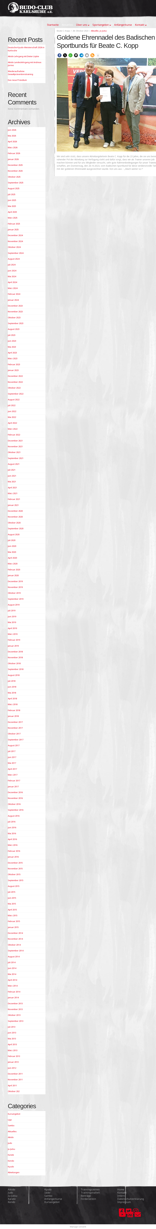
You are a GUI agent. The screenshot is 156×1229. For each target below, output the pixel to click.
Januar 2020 (13, 575)
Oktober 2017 (14, 733)
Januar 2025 (13, 229)
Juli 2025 (11, 194)
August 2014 (13, 956)
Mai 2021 (12, 481)
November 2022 (15, 382)
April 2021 (12, 487)
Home (120, 1189)
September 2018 (15, 669)
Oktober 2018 (14, 663)
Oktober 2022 (14, 387)
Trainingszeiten (90, 1189)
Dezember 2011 (15, 1073)
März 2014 (12, 985)
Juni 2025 (12, 200)
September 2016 (15, 809)
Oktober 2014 (14, 944)
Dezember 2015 (15, 862)
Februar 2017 (14, 780)
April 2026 (12, 141)
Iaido (47, 1192)
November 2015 (15, 868)
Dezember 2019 (15, 581)
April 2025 (12, 212)
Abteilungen (13, 1172)
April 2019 (12, 628)
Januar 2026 (13, 159)
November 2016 (15, 798)
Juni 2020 (12, 546)
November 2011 (15, 1079)
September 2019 (15, 598)
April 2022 (12, 422)
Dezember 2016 (15, 792)
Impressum (124, 1202)
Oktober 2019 (14, 593)
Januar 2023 (13, 370)
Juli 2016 (11, 821)
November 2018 (15, 657)
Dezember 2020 (15, 510)
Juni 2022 (12, 411)
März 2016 (12, 845)
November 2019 (15, 587)
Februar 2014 (14, 991)
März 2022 (12, 428)
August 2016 (13, 815)
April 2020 (12, 557)
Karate (11, 1154)
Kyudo (11, 1166)
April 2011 (12, 1085)
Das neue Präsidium (17, 80)
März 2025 (12, 217)
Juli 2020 (11, 540)
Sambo (11, 1125)
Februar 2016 (14, 851)
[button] (59, 55)
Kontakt (122, 1192)
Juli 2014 (11, 962)
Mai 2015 (12, 903)
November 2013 (15, 1009)
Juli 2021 (11, 469)
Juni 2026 (12, 129)
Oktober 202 (13, 1091)
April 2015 (12, 909)
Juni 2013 (12, 1032)
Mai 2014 (12, 974)
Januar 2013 (13, 1062)
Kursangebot (14, 1113)
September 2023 (15, 323)
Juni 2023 (12, 340)
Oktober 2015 (14, 874)
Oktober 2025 (14, 176)
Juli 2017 (11, 751)
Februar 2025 (14, 223)
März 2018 (12, 704)
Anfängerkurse (53, 1199)
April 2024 (12, 282)
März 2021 (12, 493)
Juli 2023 (11, 335)
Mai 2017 (12, 763)
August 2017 (13, 745)
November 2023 (15, 311)
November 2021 (15, 446)
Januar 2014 (13, 997)
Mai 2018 (12, 692)
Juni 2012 (12, 1067)
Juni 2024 (12, 270)
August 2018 (13, 675)
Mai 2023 (12, 346)
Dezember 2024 (15, 235)
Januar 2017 (13, 786)
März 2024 (12, 288)
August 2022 (13, 399)
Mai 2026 (12, 135)
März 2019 (12, 634)
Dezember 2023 (15, 305)
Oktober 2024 (14, 247)
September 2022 (15, 393)
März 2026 (12, 147)
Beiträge (86, 1195)
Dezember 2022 (15, 376)
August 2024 (13, 258)
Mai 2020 (12, 552)
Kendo (11, 1160)
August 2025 (13, 188)
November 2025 (15, 170)
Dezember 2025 (15, 165)
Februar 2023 (14, 364)
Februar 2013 (14, 1056)
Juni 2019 (12, 616)
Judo (10, 1143)
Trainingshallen (90, 1192)
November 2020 (15, 516)
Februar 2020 (14, 569)
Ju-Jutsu (103, 30)
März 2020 (12, 563)
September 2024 (15, 253)
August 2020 (13, 534)
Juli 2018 (11, 681)
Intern (121, 1195)
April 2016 (12, 839)
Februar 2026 (14, 153)
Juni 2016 (12, 827)
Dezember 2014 (15, 933)
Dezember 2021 (15, 440)
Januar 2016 (13, 856)
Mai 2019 (12, 622)
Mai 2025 (12, 206)
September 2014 (15, 950)
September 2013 (15, 1021)
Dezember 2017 (15, 722)
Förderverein (88, 1199)
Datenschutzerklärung (130, 1199)
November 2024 (15, 241)
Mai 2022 (12, 417)
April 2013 (12, 1044)
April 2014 (12, 979)
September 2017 (15, 739)
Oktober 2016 (14, 804)
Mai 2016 (12, 833)
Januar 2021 (13, 505)
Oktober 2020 (14, 522)
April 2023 (12, 352)
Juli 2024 (11, 264)
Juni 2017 (12, 757)
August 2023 (13, 329)
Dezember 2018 (15, 651)
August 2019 (13, 604)
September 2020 (15, 528)
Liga (10, 1119)
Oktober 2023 (14, 317)
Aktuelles (95, 30)
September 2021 (15, 458)
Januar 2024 (13, 300)
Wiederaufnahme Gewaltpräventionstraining (20, 73)
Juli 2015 (11, 891)
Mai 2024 (12, 276)
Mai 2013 (12, 1038)
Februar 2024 (14, 294)
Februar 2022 (14, 434)
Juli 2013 (11, 1026)
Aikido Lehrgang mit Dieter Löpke (23, 56)
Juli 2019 (11, 610)
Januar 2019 (13, 645)
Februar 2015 (14, 921)
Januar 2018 (13, 716)
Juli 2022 (11, 405)
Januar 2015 (13, 927)
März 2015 (12, 915)
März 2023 (12, 358)
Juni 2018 (12, 686)
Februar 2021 (14, 499)
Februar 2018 (14, 710)
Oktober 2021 (14, 452)
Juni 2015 (12, 897)
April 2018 (12, 698)
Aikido (11, 1137)
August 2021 (13, 464)
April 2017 (12, 769)
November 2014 (15, 938)
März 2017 (12, 774)
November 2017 (15, 727)
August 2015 (13, 886)
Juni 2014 (12, 968)
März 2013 (12, 1050)
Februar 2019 (14, 639)
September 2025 (15, 182)
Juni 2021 (12, 475)
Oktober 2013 (14, 1015)
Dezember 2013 (15, 1003)
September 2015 (15, 880)
